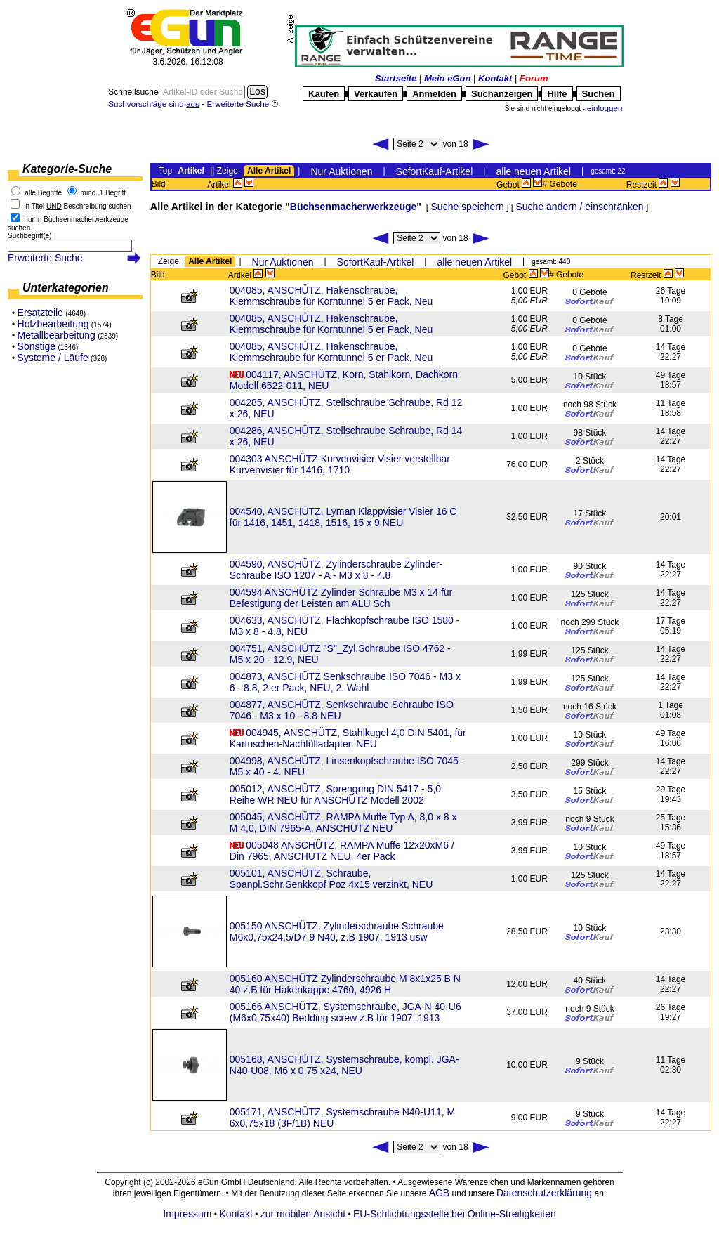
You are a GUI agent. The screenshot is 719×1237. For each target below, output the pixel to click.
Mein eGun (447, 78)
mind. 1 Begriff (103, 193)
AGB (439, 1192)
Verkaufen (375, 94)
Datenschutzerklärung (544, 1192)
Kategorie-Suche (67, 169)
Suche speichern (467, 206)
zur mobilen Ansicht (302, 1213)
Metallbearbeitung (56, 335)
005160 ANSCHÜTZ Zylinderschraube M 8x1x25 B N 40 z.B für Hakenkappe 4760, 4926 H (345, 984)
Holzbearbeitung (53, 323)
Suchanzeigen (501, 94)
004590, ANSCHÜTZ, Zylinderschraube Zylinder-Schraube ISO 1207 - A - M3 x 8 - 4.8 (336, 569)
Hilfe (557, 94)
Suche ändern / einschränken (579, 206)
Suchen (598, 94)
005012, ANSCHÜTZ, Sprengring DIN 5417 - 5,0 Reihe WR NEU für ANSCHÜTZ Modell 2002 (335, 794)
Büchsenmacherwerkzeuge (353, 206)
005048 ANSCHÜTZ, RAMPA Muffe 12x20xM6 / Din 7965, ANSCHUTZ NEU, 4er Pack (342, 850)
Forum (534, 78)
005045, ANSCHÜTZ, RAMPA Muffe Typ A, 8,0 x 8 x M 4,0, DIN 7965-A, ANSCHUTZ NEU (343, 822)
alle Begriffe (43, 193)
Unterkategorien (65, 288)
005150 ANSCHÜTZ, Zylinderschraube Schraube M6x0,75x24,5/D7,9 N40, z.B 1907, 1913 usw (337, 931)
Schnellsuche (134, 92)
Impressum (187, 1213)
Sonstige (36, 346)
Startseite (395, 78)
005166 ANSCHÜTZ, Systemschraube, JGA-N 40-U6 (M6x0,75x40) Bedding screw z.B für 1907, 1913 (345, 1012)
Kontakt (495, 78)
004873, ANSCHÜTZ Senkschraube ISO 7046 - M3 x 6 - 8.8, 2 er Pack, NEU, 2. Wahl (345, 682)
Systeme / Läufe (53, 357)
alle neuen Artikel (533, 171)
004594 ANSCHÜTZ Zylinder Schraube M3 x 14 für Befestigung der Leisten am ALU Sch (341, 598)
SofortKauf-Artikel (434, 171)
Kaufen (323, 94)
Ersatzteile (40, 312)
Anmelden (434, 94)
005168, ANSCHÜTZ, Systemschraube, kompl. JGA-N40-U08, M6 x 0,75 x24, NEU (344, 1065)
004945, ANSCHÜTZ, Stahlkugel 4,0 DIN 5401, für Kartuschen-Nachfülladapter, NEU (348, 738)
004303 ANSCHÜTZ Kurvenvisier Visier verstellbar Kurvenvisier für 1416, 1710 (340, 464)
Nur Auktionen (341, 171)
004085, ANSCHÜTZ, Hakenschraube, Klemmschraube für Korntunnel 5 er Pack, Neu (331, 295)
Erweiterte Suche (45, 257)
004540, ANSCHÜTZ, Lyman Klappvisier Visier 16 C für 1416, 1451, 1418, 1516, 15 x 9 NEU (343, 517)
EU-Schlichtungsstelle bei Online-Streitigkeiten (454, 1213)
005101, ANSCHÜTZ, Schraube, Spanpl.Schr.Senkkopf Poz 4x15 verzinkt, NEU (331, 879)
